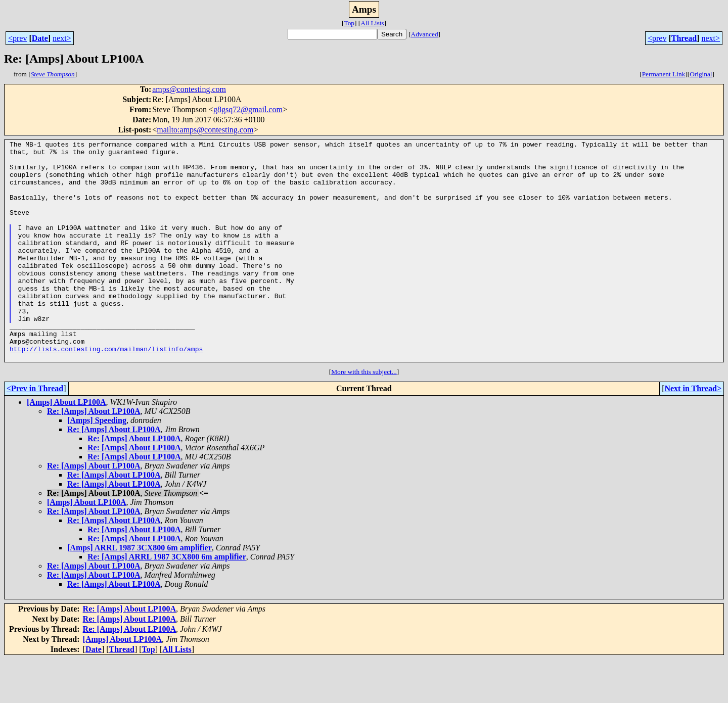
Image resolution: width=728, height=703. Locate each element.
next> (62, 38)
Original (701, 74)
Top (349, 23)
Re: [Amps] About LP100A (93, 455)
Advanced (424, 34)
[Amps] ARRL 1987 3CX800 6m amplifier (139, 591)
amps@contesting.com (189, 89)
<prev (17, 38)
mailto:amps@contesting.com (205, 129)
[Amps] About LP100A (66, 446)
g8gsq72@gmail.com (248, 109)
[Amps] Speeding (96, 464)
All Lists (372, 23)
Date (40, 38)
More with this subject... (364, 415)
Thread (684, 38)
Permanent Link (664, 74)
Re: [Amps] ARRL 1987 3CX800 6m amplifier (166, 600)
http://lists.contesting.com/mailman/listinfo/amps (106, 391)
